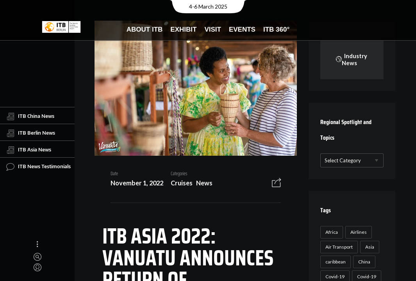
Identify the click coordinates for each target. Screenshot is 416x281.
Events (242, 29)
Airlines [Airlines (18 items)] (358, 232)
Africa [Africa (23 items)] (331, 232)
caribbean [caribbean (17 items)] (335, 262)
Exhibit (183, 29)
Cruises (182, 183)
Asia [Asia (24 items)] (369, 247)
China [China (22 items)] (364, 262)
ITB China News (30, 116)
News (204, 183)
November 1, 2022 (137, 183)
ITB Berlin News (30, 133)
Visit (212, 29)
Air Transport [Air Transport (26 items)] (339, 247)
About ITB (145, 29)
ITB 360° (276, 29)
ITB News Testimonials (38, 166)
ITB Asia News (28, 150)
